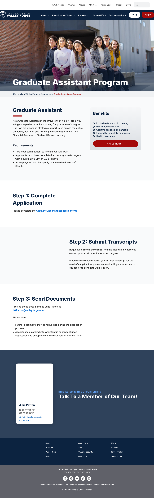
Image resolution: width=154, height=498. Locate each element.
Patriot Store (106, 5)
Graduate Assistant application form (56, 210)
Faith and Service (117, 15)
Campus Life (99, 15)
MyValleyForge (57, 5)
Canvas (71, 5)
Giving (128, 5)
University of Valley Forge (25, 94)
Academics (84, 15)
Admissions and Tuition (63, 15)
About (45, 15)
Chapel (119, 5)
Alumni (82, 5)
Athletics (93, 5)
